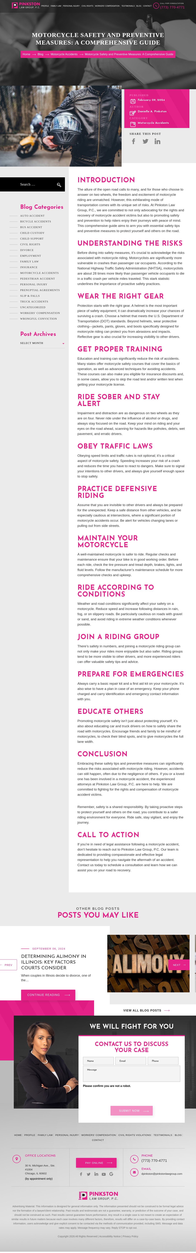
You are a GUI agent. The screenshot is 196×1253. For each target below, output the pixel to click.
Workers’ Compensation (107, 6)
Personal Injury (71, 6)
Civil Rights (87, 6)
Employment (30, 255)
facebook (79, 1175)
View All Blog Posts (142, 1010)
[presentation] (179, 965)
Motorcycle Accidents (153, 123)
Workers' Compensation (40, 313)
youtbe (105, 1175)
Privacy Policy (130, 1237)
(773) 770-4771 (172, 7)
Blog (138, 6)
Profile (45, 6)
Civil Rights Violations (134, 1136)
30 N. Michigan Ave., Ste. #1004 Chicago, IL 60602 (40, 1170)
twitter (145, 141)
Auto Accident (32, 215)
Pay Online (94, 1164)
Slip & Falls (30, 295)
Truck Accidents (34, 301)
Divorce (27, 250)
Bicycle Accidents (35, 221)
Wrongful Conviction (38, 318)
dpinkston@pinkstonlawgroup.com (157, 1174)
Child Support (32, 238)
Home (18, 1136)
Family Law (56, 6)
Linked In (157, 141)
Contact (147, 6)
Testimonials (127, 6)
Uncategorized (33, 307)
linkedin (96, 1175)
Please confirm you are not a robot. (107, 1085)
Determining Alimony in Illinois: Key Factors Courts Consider (53, 962)
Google (113, 1175)
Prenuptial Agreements (40, 290)
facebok (133, 141)
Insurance (29, 267)
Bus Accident (31, 227)
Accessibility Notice (110, 1237)
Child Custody (32, 233)
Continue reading (43, 994)
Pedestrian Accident (37, 278)
